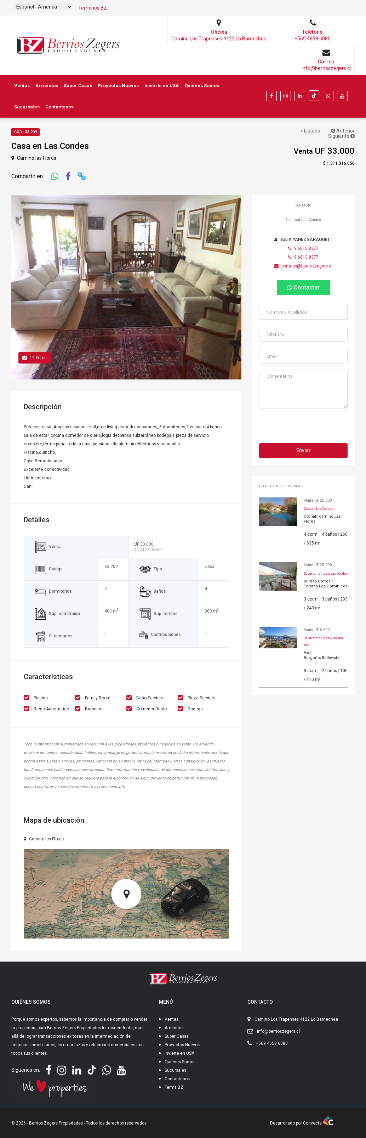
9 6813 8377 (303, 248)
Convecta (318, 1123)
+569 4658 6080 (272, 1043)
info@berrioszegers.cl (278, 1031)
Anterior (343, 131)
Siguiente (341, 136)
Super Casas (78, 85)
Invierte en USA (161, 85)
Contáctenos (59, 106)
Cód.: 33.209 (25, 132)
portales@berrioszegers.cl (303, 266)
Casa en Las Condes (318, 509)
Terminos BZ (92, 8)
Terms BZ (174, 1087)
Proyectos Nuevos (118, 85)
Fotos (34, 357)
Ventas (22, 85)
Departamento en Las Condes (326, 573)
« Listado (310, 131)
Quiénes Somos (201, 85)
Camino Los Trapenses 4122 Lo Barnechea (296, 1019)
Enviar (303, 450)
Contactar (303, 287)
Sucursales (27, 106)
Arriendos (46, 85)
